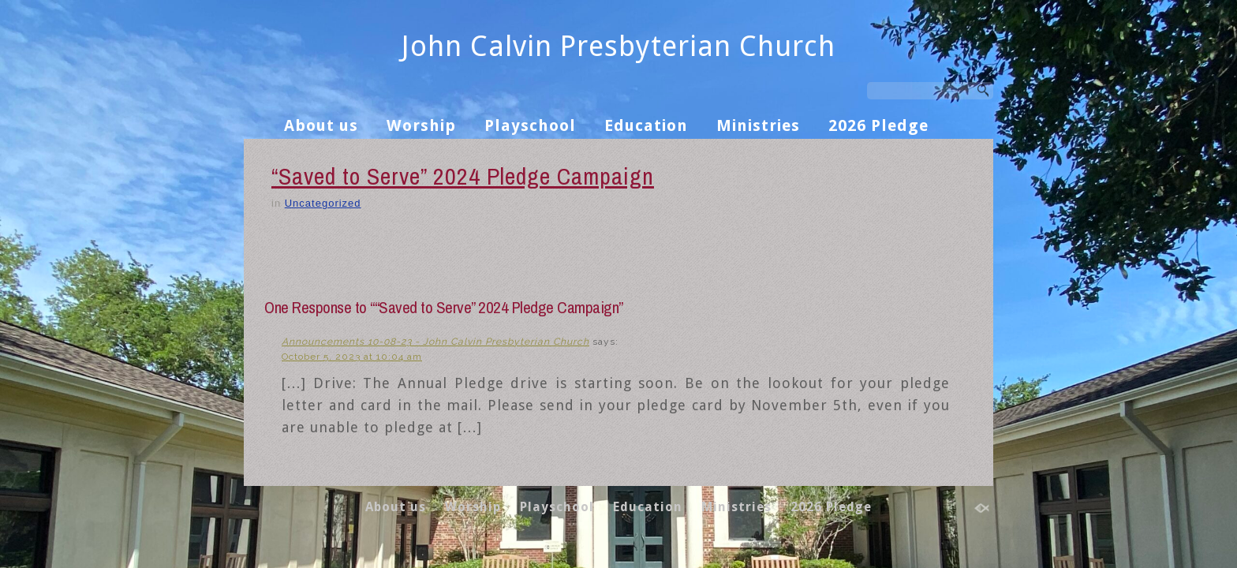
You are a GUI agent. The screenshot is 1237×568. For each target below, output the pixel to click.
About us (321, 125)
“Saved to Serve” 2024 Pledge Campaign (462, 176)
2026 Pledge (878, 125)
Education (646, 125)
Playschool (530, 125)
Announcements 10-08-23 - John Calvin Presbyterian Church (435, 341)
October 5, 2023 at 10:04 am (352, 356)
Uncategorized (323, 203)
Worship (421, 125)
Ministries (758, 125)
